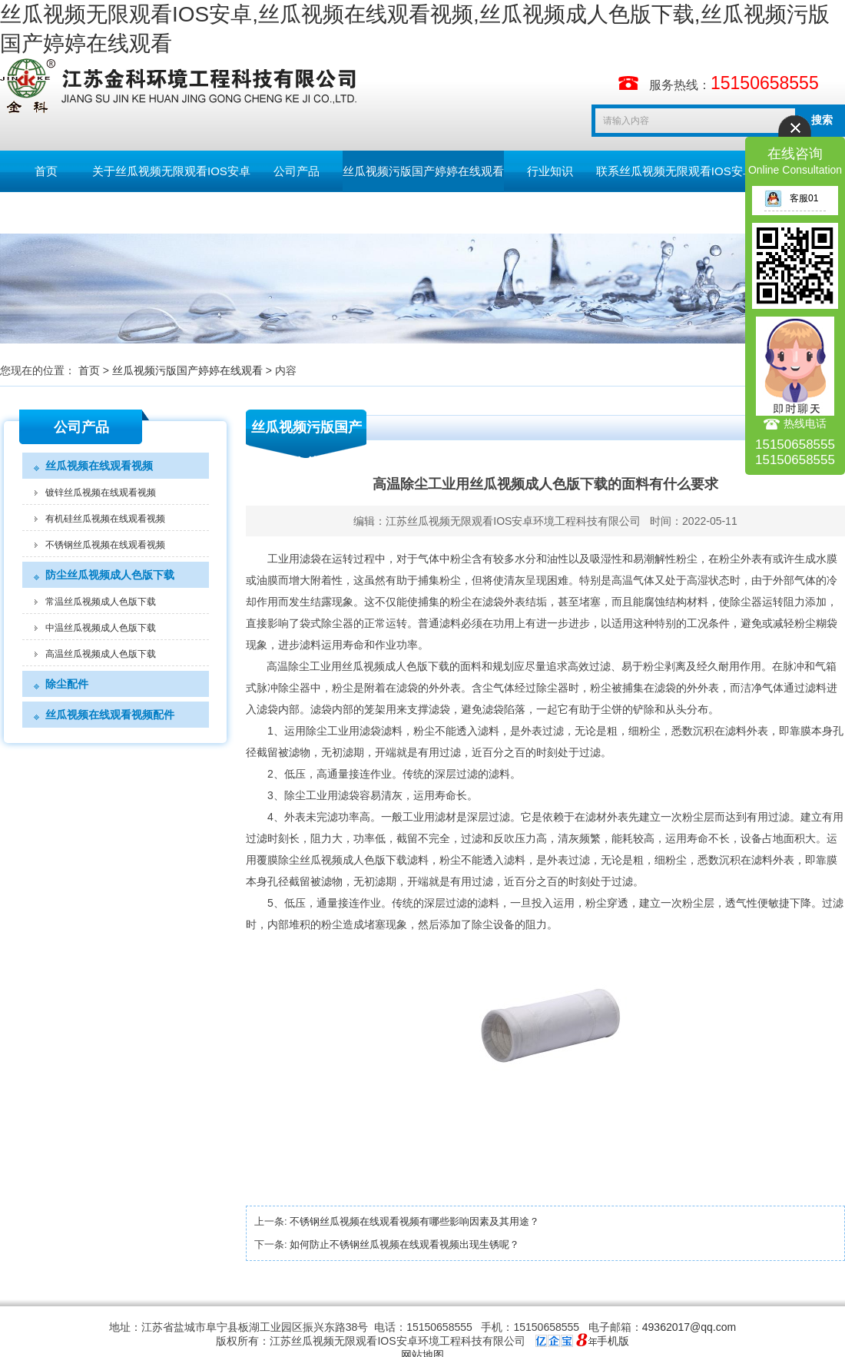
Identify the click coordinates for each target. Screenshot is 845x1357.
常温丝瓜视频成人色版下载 (100, 601)
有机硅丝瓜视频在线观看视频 (105, 518)
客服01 (791, 198)
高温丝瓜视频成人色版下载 (100, 654)
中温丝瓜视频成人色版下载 (100, 627)
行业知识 (550, 171)
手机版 (613, 1341)
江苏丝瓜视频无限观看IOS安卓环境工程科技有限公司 (513, 521)
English (138, 212)
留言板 (46, 212)
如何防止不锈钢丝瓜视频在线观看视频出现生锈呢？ (404, 1244)
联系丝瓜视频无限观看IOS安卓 (675, 171)
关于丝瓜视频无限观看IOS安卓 (171, 171)
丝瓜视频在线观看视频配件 (109, 714)
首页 (46, 171)
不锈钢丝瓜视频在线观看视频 (105, 544)
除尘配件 (66, 684)
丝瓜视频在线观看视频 (99, 466)
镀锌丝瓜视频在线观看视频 (100, 492)
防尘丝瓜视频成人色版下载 (109, 575)
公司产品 (296, 171)
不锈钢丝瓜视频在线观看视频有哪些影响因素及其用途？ (414, 1221)
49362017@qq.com (689, 1327)
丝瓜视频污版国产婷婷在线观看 (423, 171)
